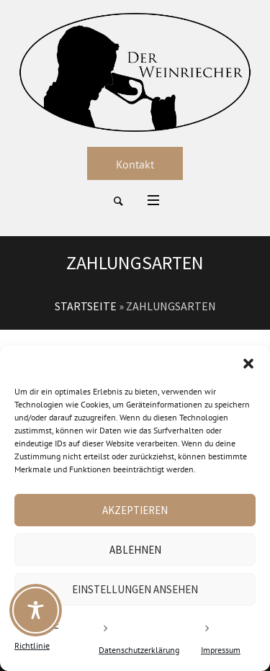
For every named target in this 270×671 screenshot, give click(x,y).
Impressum (220, 649)
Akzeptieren (135, 510)
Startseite (86, 306)
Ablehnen (135, 550)
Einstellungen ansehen (135, 589)
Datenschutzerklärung (139, 649)
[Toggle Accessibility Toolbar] (35, 610)
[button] (248, 363)
